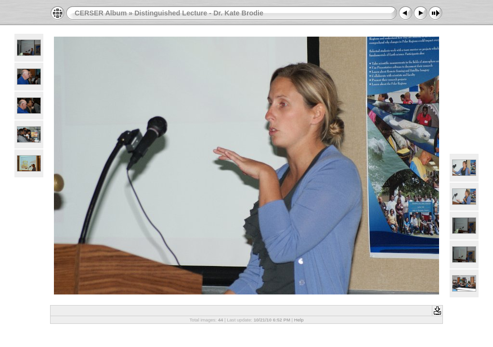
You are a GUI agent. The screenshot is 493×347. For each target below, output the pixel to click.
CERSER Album (101, 13)
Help (299, 319)
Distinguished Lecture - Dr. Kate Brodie (198, 13)
